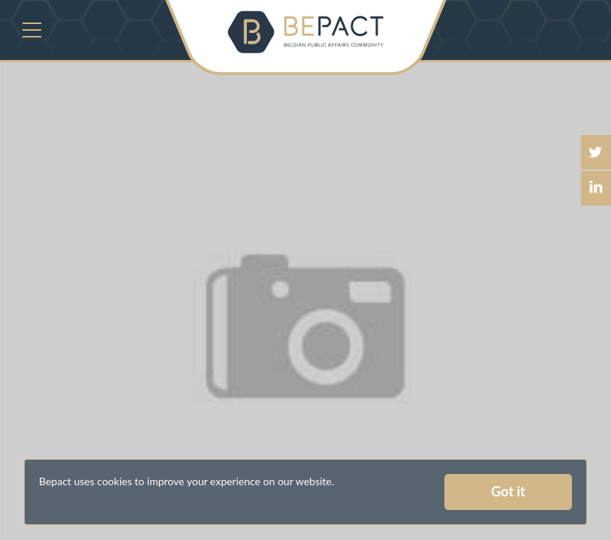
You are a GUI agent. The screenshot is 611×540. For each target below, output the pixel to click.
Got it (508, 491)
